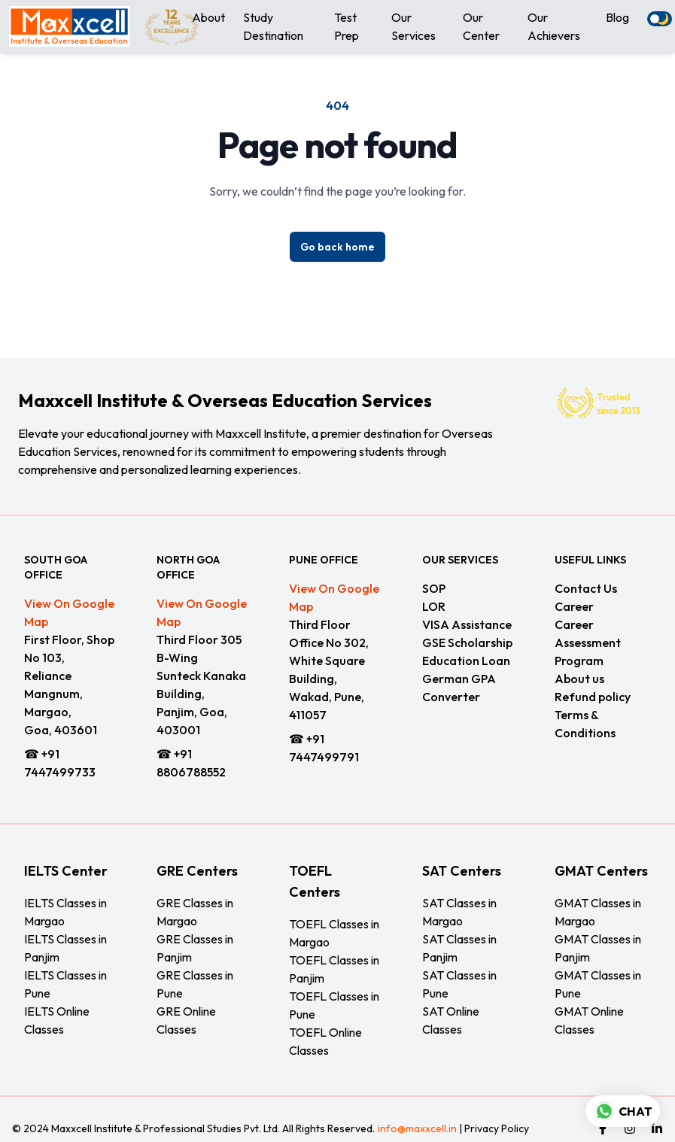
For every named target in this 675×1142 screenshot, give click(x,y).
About (208, 17)
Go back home (337, 247)
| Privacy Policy (493, 1128)
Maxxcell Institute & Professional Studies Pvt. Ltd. (165, 1128)
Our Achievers (554, 26)
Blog (617, 17)
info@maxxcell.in (417, 1128)
